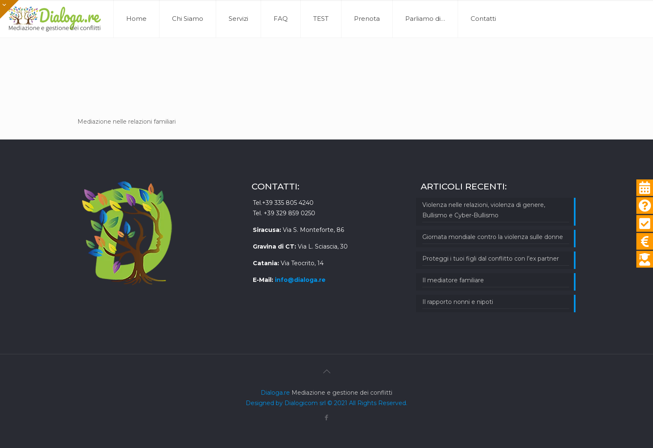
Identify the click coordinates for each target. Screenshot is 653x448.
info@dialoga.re (300, 280)
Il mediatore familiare (453, 280)
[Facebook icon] (326, 417)
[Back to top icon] (326, 371)
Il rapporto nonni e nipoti (457, 302)
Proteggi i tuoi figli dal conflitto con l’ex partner (490, 258)
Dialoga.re (276, 392)
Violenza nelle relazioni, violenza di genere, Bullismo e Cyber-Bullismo (483, 210)
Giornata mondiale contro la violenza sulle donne (492, 237)
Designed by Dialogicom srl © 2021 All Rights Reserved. (326, 403)
